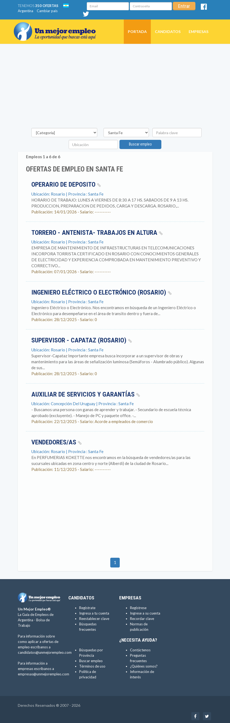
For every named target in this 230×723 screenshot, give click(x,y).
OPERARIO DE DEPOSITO (66, 184)
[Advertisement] (115, 87)
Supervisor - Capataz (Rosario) (81, 340)
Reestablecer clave (94, 618)
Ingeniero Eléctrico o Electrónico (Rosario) (101, 292)
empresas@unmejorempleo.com (43, 674)
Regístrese (138, 608)
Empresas (198, 31)
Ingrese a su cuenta (145, 613)
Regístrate (87, 608)
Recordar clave (142, 618)
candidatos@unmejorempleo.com (45, 652)
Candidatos (168, 31)
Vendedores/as (56, 442)
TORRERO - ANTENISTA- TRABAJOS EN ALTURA (97, 232)
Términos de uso (92, 666)
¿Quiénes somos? (144, 666)
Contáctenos (140, 650)
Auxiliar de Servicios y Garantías (85, 394)
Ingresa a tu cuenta (94, 613)
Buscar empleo (140, 144)
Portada (137, 31)
